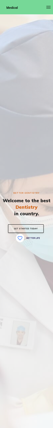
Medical (12, 8)
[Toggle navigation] (48, 7)
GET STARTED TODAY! (26, 228)
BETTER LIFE (28, 238)
